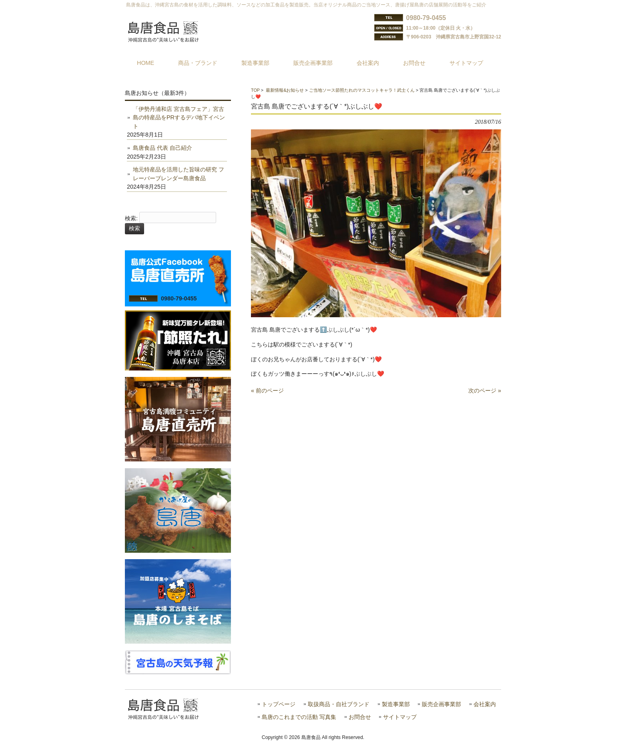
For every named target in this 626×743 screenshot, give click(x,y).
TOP (255, 90)
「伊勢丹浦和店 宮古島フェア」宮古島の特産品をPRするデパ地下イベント (179, 117)
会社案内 (485, 704)
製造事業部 (396, 704)
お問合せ (360, 717)
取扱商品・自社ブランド (338, 704)
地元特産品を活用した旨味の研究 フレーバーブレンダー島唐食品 (178, 173)
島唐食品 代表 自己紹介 (162, 148)
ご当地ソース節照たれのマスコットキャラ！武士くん (362, 90)
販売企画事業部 (441, 704)
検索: (131, 218)
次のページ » (484, 390)
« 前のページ (267, 390)
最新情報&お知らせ (285, 90)
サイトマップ (400, 717)
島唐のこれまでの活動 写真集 (299, 717)
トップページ (278, 704)
